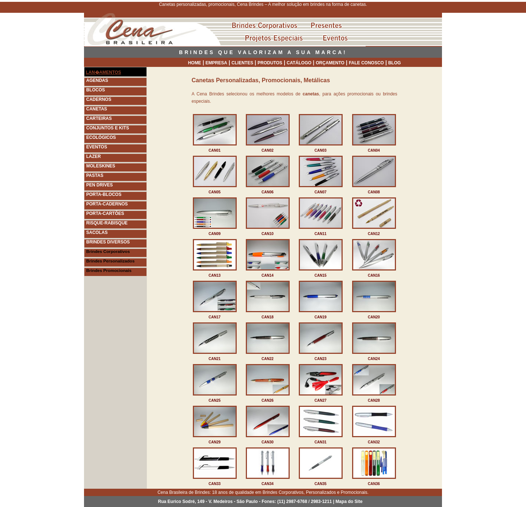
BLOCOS (95, 89)
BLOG (394, 62)
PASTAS (94, 175)
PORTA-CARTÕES (105, 213)
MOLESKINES (100, 166)
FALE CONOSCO (366, 62)
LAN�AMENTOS (103, 72)
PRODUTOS (270, 62)
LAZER (93, 156)
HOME (194, 62)
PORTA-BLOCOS (103, 194)
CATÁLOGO (299, 62)
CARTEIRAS (99, 118)
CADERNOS (98, 99)
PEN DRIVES (99, 185)
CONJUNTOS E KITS (107, 127)
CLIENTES (242, 62)
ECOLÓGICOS (101, 137)
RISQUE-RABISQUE (106, 223)
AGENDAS (97, 80)
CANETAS (96, 108)
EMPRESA (216, 62)
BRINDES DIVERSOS (108, 242)
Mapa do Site (348, 501)
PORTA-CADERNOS (107, 204)
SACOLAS (97, 232)
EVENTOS (96, 147)
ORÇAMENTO (330, 62)
